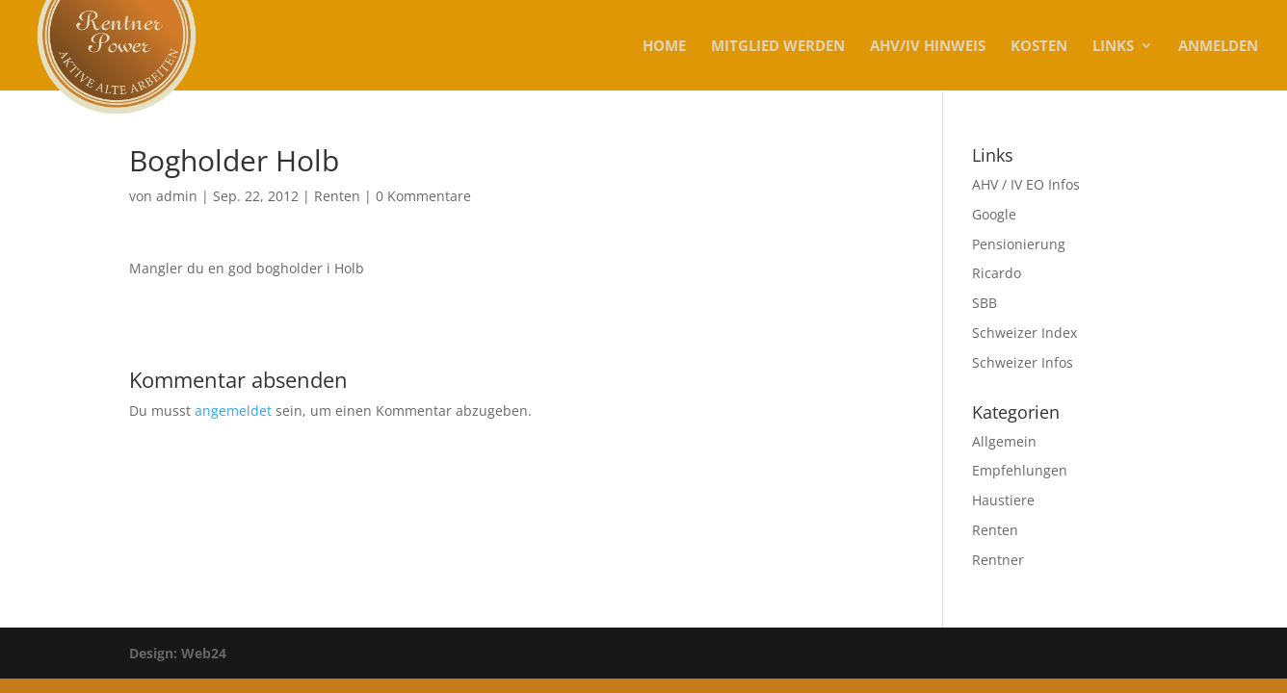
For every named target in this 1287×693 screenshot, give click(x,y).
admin (176, 196)
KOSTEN (1039, 46)
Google (994, 214)
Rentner (998, 560)
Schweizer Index (1024, 332)
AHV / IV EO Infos (1026, 184)
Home (664, 46)
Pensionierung (1018, 244)
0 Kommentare (423, 196)
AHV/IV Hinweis (927, 46)
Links (1113, 46)
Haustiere (1003, 500)
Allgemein (1004, 441)
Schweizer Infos (1022, 362)
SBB (984, 303)
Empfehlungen (1019, 470)
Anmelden (1218, 46)
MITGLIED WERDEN (778, 46)
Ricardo (996, 273)
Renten (337, 196)
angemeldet (233, 410)
